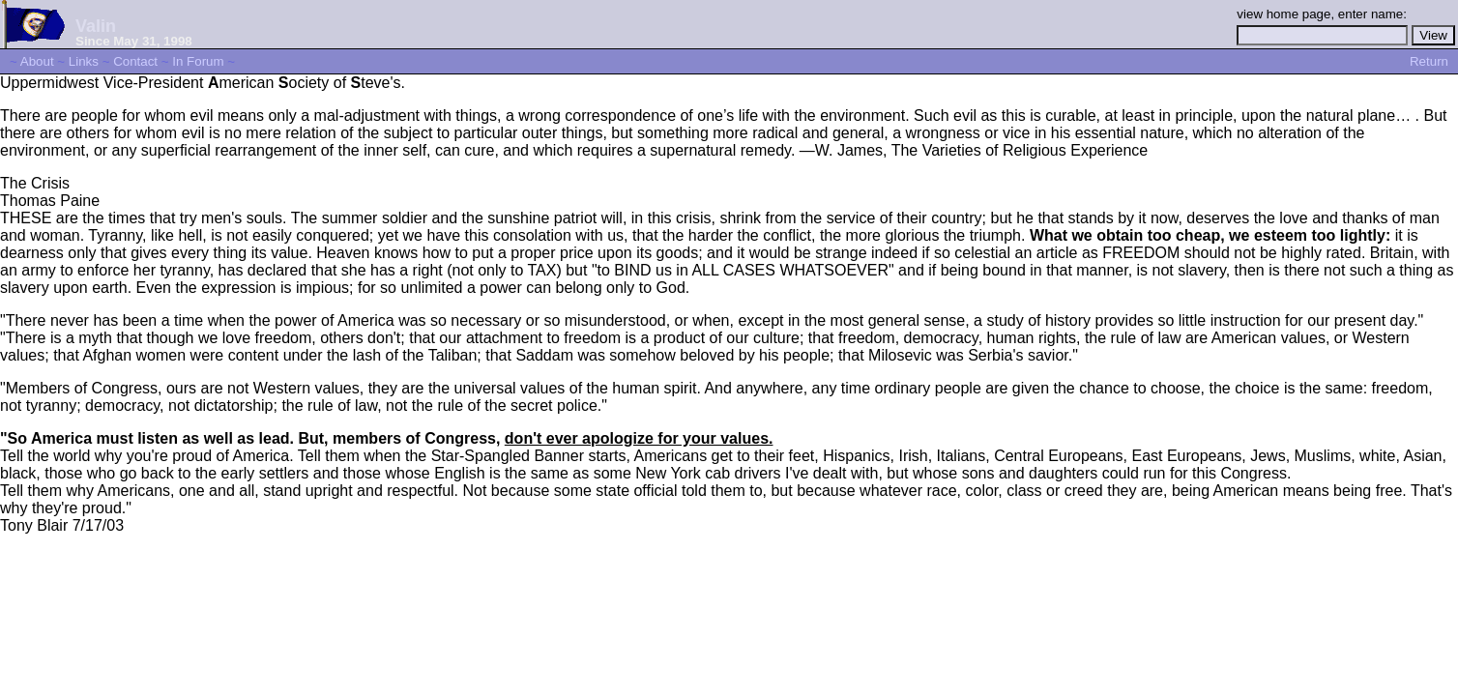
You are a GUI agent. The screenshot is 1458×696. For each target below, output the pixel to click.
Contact (135, 61)
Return (1429, 61)
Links (84, 61)
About (37, 61)
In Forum (197, 61)
